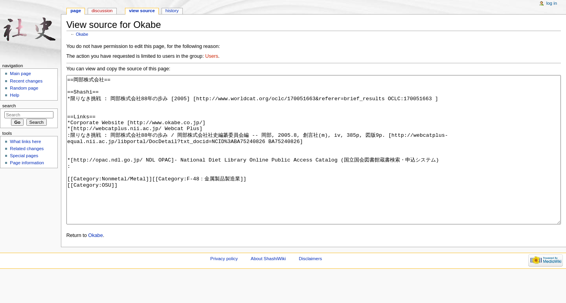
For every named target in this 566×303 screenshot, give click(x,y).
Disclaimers (310, 288)
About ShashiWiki (268, 288)
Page (75, 10)
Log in (551, 3)
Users (211, 56)
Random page (24, 88)
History (172, 10)
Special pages (24, 155)
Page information (27, 162)
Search (9, 105)
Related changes (27, 148)
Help (14, 95)
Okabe (82, 34)
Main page (20, 73)
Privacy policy (224, 288)
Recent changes (26, 81)
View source (142, 10)
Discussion (102, 10)
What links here (25, 141)
